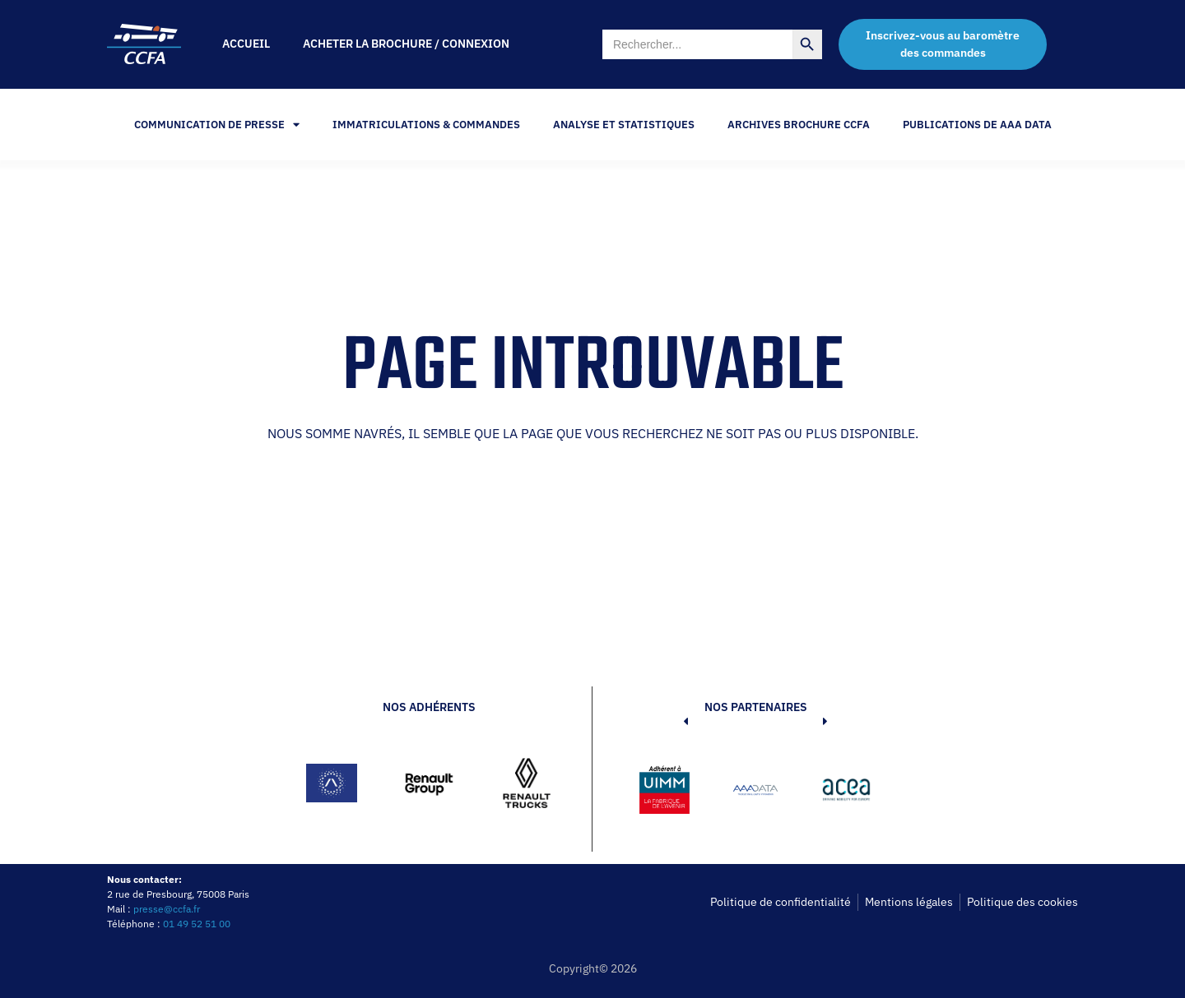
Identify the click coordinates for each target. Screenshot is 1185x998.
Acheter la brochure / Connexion (406, 43)
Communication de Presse (217, 124)
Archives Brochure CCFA (798, 125)
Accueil (246, 43)
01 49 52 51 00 (196, 923)
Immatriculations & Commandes (426, 125)
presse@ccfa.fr (166, 909)
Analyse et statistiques (624, 125)
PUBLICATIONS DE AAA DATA (977, 125)
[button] (661, 792)
